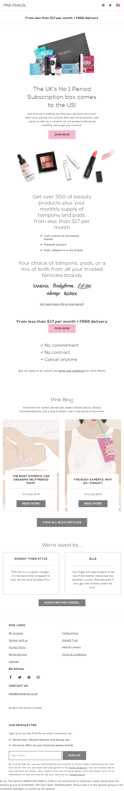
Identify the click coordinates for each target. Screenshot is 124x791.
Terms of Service (78, 768)
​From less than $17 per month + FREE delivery (62, 18)
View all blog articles (62, 522)
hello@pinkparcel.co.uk (23, 694)
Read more (31, 503)
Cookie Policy (70, 633)
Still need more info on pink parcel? (62, 304)
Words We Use (18, 655)
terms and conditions (72, 371)
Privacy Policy (17, 647)
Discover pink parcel (62, 603)
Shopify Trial (70, 640)
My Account (110, 5)
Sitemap (14, 662)
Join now (62, 134)
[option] (31, 466)
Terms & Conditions (74, 655)
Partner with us (18, 640)
